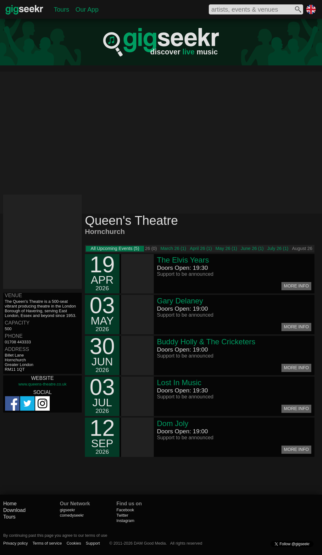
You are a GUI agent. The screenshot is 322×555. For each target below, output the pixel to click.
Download (14, 510)
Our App (86, 9)
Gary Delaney (180, 301)
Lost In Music (179, 382)
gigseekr (67, 510)
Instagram (125, 520)
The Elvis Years (183, 260)
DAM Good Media (150, 543)
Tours (61, 9)
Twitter (122, 515)
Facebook (125, 510)
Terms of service (47, 543)
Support (93, 543)
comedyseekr (72, 515)
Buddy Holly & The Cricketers (206, 341)
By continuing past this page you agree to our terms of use (55, 535)
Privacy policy (15, 543)
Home (10, 503)
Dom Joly (172, 423)
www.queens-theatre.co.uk (42, 384)
